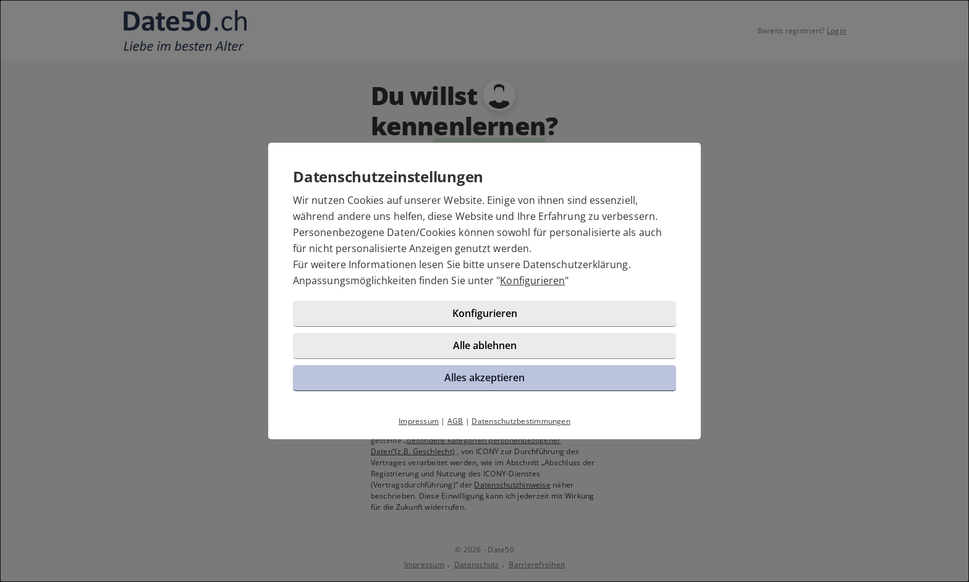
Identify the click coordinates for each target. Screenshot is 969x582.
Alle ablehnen (485, 345)
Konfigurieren (532, 280)
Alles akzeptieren (484, 377)
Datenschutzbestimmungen (521, 421)
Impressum (419, 421)
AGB (455, 421)
